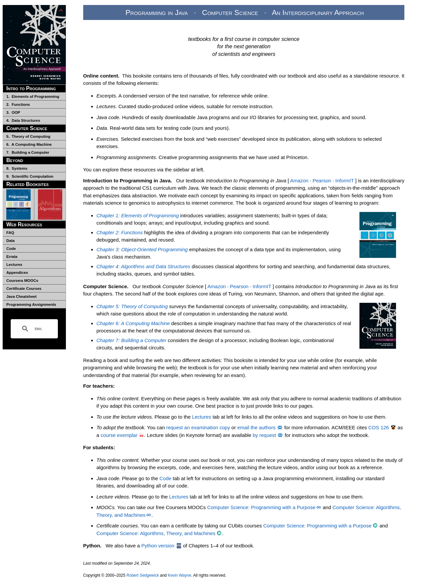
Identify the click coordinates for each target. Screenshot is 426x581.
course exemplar (119, 435)
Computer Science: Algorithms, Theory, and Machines (156, 533)
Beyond (14, 160)
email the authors (256, 427)
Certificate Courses (23, 288)
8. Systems (16, 168)
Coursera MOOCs (22, 281)
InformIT (344, 180)
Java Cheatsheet (21, 296)
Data (10, 241)
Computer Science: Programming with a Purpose (261, 507)
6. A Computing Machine (29, 144)
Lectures (14, 265)
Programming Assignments (31, 304)
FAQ (10, 233)
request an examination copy (198, 427)
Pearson (322, 180)
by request (264, 435)
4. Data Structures (23, 120)
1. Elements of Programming (32, 96)
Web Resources (24, 224)
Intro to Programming (31, 88)
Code (11, 249)
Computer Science (26, 128)
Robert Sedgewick (142, 575)
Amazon (299, 180)
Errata (11, 257)
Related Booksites (27, 184)
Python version (157, 545)
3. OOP (13, 112)
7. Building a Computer (27, 152)
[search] (38, 329)
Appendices (17, 273)
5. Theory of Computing (28, 136)
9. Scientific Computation (29, 176)
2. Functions (18, 104)
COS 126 (378, 427)
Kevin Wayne (179, 575)
